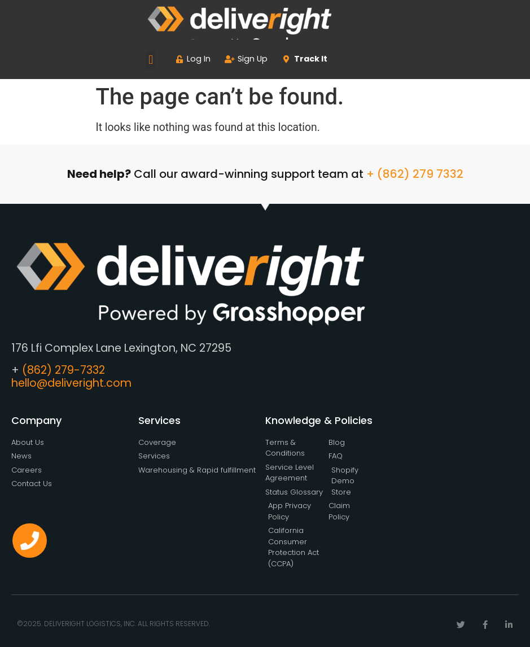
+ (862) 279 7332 (414, 174)
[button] (151, 60)
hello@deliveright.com (71, 383)
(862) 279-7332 (63, 370)
